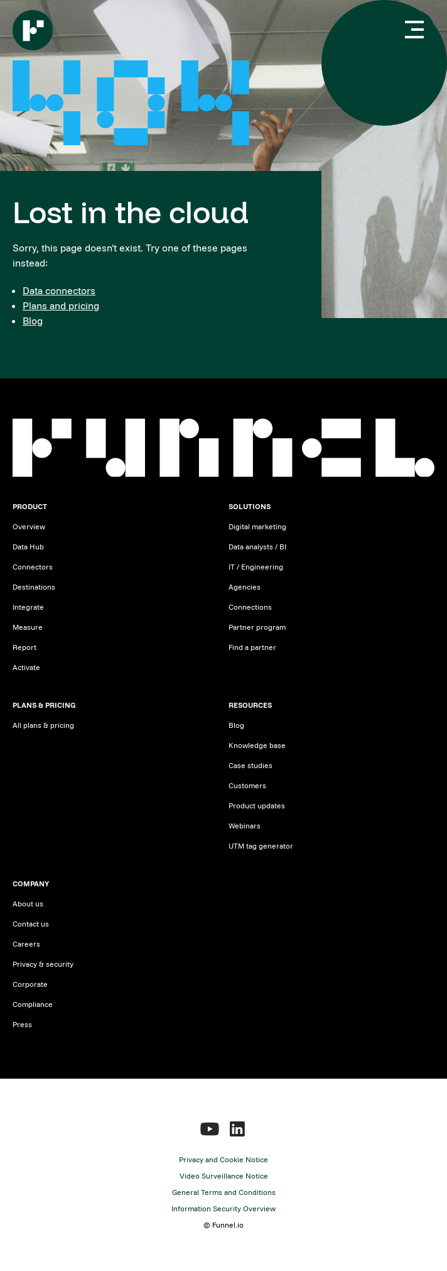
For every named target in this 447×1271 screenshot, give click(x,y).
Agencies (245, 586)
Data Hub (28, 546)
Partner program (257, 627)
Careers (26, 944)
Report (24, 647)
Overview (29, 526)
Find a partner (252, 647)
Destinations (34, 586)
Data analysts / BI (257, 546)
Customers (247, 785)
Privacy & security (43, 964)
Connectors (33, 566)
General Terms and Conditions (224, 1192)
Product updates (257, 805)
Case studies (250, 765)
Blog (33, 320)
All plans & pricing (43, 725)
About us (28, 903)
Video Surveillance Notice (224, 1175)
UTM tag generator (261, 845)
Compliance (33, 1004)
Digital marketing (257, 526)
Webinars (245, 825)
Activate (26, 667)
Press (22, 1024)
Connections (250, 607)
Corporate (30, 984)
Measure (28, 627)
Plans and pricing (61, 305)
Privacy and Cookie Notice (223, 1159)
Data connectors (59, 290)
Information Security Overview (223, 1208)
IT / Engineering (256, 566)
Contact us (31, 923)
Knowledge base (257, 745)
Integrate (28, 607)
